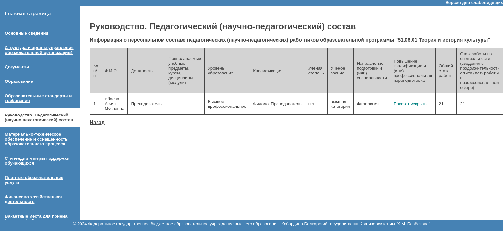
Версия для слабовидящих (474, 2)
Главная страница (28, 13)
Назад (97, 122)
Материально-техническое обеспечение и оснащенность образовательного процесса (36, 139)
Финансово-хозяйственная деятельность (33, 199)
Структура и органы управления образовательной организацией (39, 50)
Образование (19, 81)
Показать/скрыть (410, 103)
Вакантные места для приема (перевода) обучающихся (36, 218)
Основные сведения (26, 33)
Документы (17, 66)
